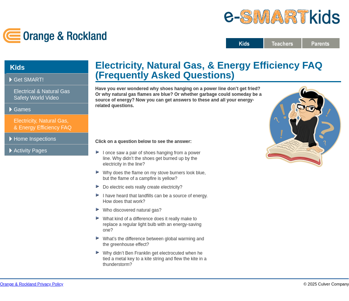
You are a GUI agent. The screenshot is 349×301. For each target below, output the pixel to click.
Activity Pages (30, 150)
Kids (17, 67)
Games (22, 109)
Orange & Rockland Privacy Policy (31, 284)
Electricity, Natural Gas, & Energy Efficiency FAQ (43, 124)
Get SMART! (29, 80)
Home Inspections (35, 139)
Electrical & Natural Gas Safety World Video (42, 94)
